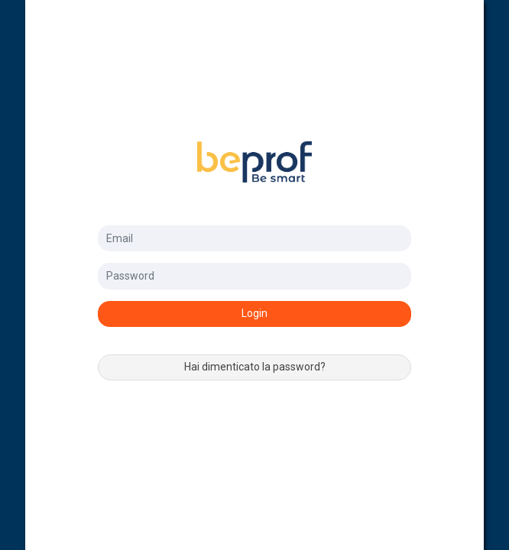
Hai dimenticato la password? (255, 367)
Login (254, 313)
